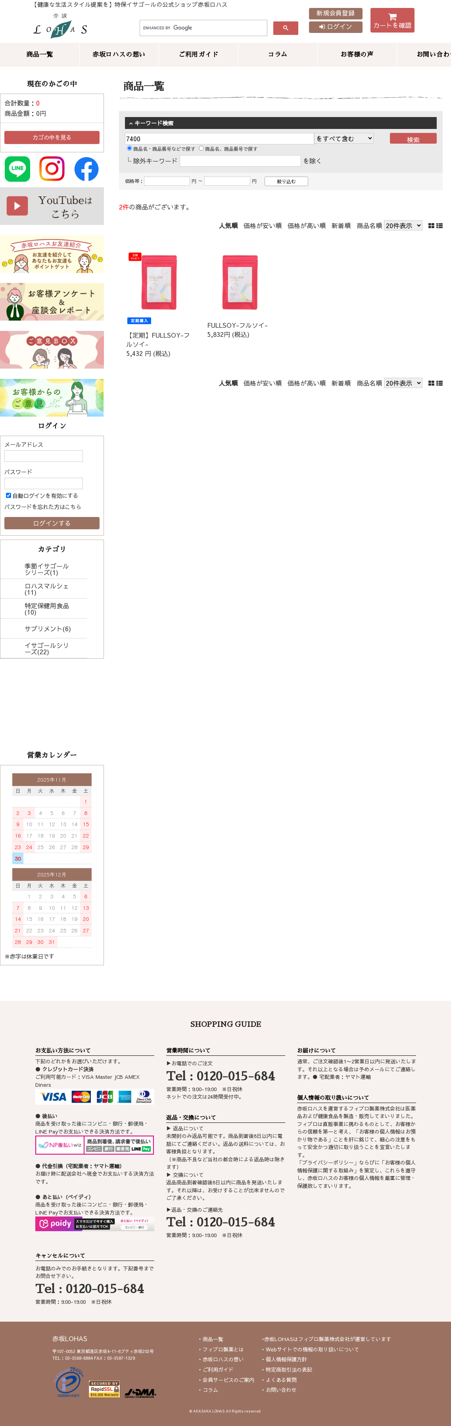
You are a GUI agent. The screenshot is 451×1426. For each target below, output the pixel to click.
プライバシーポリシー (328, 1162)
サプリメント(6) (48, 628)
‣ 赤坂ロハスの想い (221, 1359)
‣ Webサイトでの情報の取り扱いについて (310, 1349)
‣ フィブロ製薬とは (221, 1349)
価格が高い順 (307, 225)
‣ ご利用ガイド (216, 1369)
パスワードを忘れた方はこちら (42, 507)
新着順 (341, 225)
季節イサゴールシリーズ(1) (47, 569)
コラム (278, 55)
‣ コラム (208, 1389)
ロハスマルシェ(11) (47, 588)
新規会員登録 (336, 12)
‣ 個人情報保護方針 (284, 1359)
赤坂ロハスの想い (119, 55)
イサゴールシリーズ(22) (47, 648)
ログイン (335, 26)
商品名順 (369, 225)
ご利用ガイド (198, 55)
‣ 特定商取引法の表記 (287, 1369)
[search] (202, 28)
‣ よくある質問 (279, 1380)
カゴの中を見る (52, 137)
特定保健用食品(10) (47, 608)
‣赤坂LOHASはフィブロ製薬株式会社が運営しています (326, 1339)
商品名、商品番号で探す (228, 149)
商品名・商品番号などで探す (161, 149)
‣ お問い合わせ (279, 1389)
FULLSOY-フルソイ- (237, 325)
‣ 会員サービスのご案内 (226, 1380)
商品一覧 (39, 55)
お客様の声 (357, 55)
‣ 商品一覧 (211, 1339)
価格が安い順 (263, 225)
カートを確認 (392, 22)
